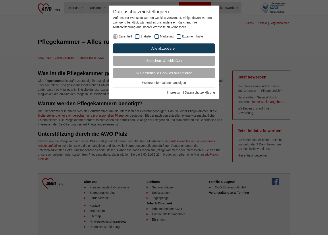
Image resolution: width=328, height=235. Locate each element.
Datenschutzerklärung (200, 92)
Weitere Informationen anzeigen (164, 82)
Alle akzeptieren (164, 48)
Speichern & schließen (164, 61)
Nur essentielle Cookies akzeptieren (164, 73)
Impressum (174, 92)
